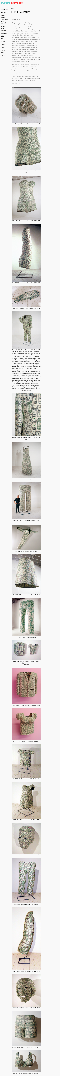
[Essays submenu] (4, 33)
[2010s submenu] (3, 39)
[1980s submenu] (3, 47)
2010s (12, 8)
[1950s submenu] (3, 56)
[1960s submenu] (3, 53)
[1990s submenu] (3, 44)
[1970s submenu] (3, 50)
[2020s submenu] (3, 36)
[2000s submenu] (3, 42)
